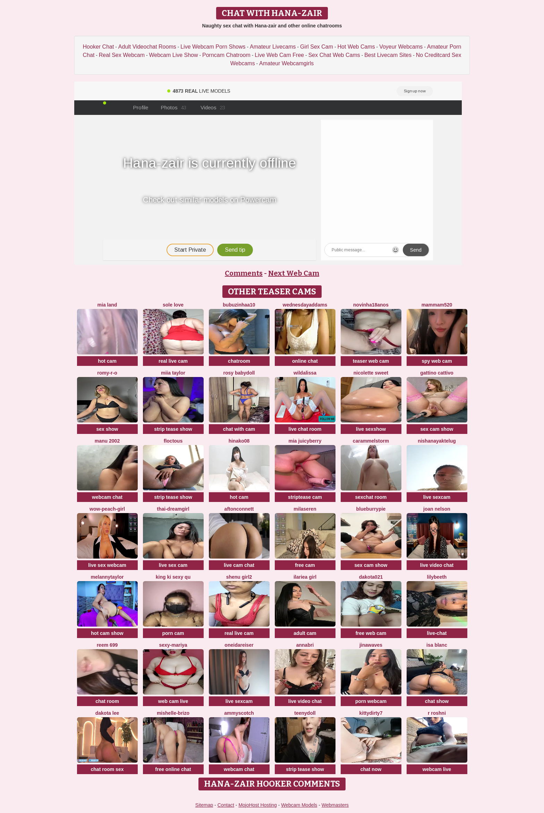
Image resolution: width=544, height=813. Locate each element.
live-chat (437, 633)
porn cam (173, 633)
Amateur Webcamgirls (286, 63)
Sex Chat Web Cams (334, 55)
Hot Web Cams (356, 47)
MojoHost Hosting (257, 805)
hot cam (107, 361)
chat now (371, 769)
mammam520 (437, 305)
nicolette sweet (371, 373)
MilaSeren (305, 509)
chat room (107, 701)
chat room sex (107, 769)
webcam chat (107, 497)
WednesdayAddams (305, 305)
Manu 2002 (107, 441)
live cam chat (239, 565)
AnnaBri (305, 645)
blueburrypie (371, 509)
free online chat (173, 769)
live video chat (436, 565)
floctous (173, 441)
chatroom (239, 361)
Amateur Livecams (273, 47)
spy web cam (437, 361)
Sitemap (204, 805)
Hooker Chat (98, 47)
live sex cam (173, 565)
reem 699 (107, 645)
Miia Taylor (173, 373)
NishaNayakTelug (437, 441)
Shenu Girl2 (239, 577)
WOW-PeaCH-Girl (107, 509)
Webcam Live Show (173, 55)
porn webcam (370, 701)
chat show (437, 701)
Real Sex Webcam (122, 55)
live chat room (305, 429)
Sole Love (173, 305)
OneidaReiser (238, 645)
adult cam (305, 633)
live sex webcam (107, 565)
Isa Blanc (436, 645)
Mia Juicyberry (305, 441)
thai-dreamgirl (173, 509)
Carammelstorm (371, 441)
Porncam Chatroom (226, 55)
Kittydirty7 (371, 713)
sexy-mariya (173, 645)
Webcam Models (299, 805)
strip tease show (173, 429)
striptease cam (305, 497)
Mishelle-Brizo (173, 713)
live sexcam (437, 497)
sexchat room (370, 497)
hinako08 (239, 441)
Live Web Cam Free (279, 55)
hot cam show (107, 633)
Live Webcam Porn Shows (212, 47)
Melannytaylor (107, 577)
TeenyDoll (304, 713)
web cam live (173, 701)
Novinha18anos (371, 305)
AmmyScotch (239, 713)
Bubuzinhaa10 (239, 305)
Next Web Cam (293, 273)
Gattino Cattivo (436, 373)
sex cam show (436, 429)
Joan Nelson (436, 509)
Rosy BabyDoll (239, 373)
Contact (226, 805)
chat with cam (239, 429)
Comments (244, 273)
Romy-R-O (107, 373)
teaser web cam (371, 361)
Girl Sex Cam (316, 47)
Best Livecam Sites (387, 55)
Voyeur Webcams (401, 47)
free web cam (371, 633)
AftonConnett (239, 509)
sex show (107, 429)
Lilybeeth (437, 577)
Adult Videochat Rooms (147, 47)
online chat (305, 361)
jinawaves (370, 645)
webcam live (437, 769)
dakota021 (371, 577)
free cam (305, 565)
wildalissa (305, 373)
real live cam (173, 361)
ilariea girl (305, 577)
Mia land (107, 305)
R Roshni (437, 713)
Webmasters (335, 805)
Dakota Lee (107, 713)
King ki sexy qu (173, 577)
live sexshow (371, 429)
